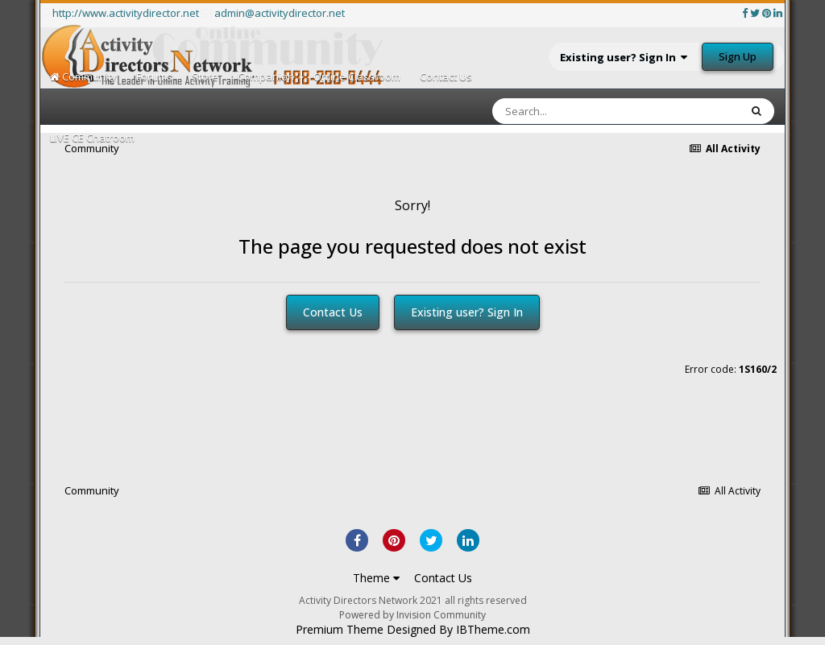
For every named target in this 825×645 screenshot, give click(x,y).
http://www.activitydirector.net (125, 13)
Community (83, 76)
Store (205, 76)
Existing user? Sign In (623, 57)
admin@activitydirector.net (279, 13)
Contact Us (446, 76)
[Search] (573, 111)
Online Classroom (356, 76)
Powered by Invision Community (412, 615)
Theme (376, 577)
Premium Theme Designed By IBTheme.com (413, 629)
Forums (154, 76)
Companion (266, 76)
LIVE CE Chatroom (92, 137)
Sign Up (738, 56)
